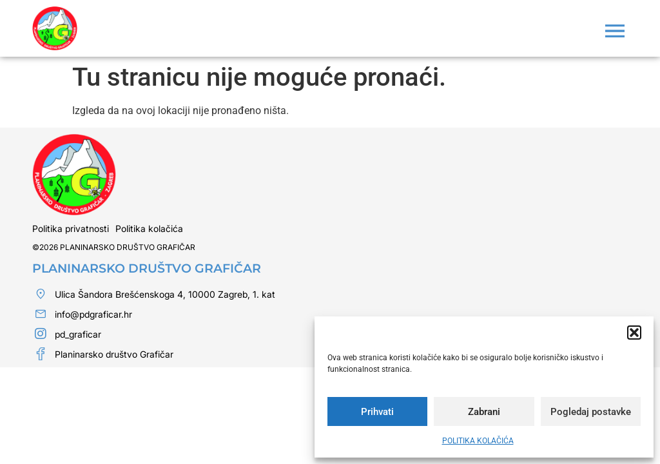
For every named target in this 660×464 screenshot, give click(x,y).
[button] (634, 332)
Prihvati (377, 412)
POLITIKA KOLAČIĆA (478, 440)
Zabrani (484, 412)
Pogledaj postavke (590, 412)
